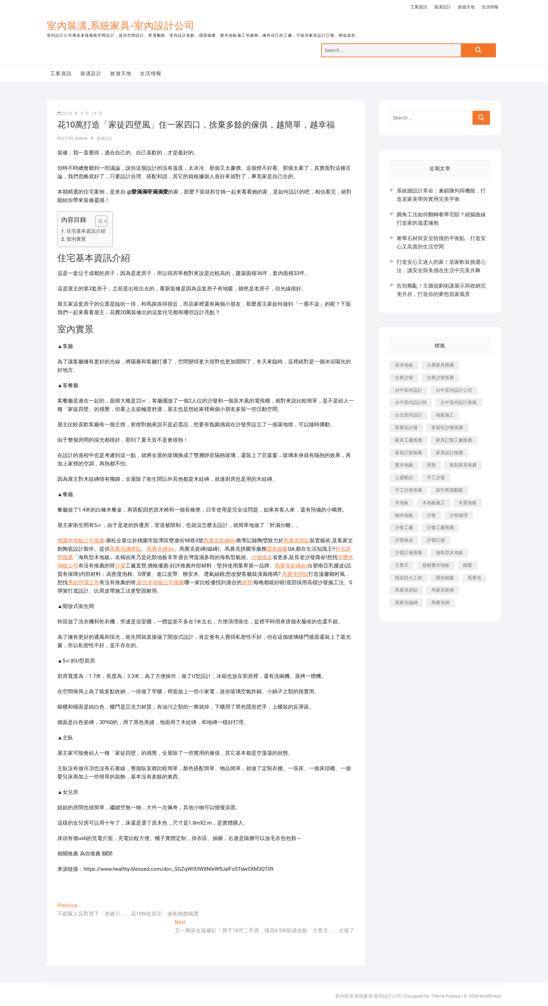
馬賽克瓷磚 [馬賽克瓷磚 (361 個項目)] (442, 590)
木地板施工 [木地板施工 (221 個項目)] (433, 502)
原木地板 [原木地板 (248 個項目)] (404, 365)
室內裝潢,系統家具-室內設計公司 (121, 25)
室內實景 (76, 239)
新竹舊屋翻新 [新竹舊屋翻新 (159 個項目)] (449, 490)
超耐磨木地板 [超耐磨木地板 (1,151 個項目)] (435, 565)
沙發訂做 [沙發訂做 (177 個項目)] (436, 540)
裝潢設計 (442, 7)
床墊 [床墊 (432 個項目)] (431, 465)
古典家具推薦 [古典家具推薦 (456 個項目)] (440, 365)
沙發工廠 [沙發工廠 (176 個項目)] (404, 527)
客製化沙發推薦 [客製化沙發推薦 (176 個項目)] (447, 427)
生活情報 (490, 7)
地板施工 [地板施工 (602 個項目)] (445, 415)
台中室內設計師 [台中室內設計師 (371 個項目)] (411, 402)
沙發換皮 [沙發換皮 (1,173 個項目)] (404, 540)
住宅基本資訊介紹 (86, 231)
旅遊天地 (466, 7)
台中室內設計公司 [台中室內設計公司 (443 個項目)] (454, 390)
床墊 (247, 582)
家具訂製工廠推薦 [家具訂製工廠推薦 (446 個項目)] (454, 440)
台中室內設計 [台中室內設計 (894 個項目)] (408, 390)
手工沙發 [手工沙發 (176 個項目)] (436, 477)
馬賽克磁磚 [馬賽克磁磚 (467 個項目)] (406, 602)
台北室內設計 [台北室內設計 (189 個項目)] (408, 415)
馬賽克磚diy (160, 549)
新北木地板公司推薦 (160, 582)
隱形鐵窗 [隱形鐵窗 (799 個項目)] (445, 577)
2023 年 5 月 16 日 (80, 113)
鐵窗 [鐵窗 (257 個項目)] (467, 565)
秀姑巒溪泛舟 (83, 582)
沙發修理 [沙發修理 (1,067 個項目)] (458, 515)
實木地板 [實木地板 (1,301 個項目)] (404, 465)
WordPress (490, 996)
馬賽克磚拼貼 (125, 549)
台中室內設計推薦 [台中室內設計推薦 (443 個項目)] (458, 402)
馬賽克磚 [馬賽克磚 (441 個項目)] (440, 602)
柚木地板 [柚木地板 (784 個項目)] (404, 515)
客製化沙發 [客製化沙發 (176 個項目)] (406, 427)
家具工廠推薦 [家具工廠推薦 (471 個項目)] (408, 440)
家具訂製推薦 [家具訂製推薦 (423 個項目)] (408, 452)
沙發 (120, 566)
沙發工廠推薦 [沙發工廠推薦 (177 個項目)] (440, 527)
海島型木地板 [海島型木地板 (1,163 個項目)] (449, 552)
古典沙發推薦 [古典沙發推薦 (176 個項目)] (440, 377)
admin (80, 138)
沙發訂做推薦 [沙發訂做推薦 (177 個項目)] (408, 552)
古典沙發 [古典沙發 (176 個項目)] (404, 377)
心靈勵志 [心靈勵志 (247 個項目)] (404, 477)
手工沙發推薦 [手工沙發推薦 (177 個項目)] (408, 490)
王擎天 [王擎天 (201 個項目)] (402, 565)
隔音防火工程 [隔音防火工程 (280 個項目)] (408, 577)
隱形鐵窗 (277, 549)
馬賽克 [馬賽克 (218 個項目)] (474, 577)
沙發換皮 (261, 557)
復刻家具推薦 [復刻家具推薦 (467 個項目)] (463, 465)
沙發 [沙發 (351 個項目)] (431, 515)
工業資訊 (418, 7)
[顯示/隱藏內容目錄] (98, 221)
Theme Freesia (446, 996)
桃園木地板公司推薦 (80, 540)
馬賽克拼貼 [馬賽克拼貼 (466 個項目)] (406, 590)
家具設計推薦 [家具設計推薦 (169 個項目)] (449, 452)
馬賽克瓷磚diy (219, 540)
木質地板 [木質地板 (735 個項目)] (468, 502)
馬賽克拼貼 (296, 540)
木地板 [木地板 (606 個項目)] (402, 502)
